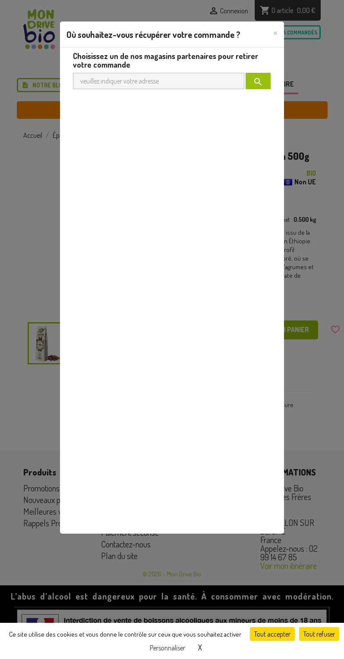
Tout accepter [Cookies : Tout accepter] (272, 634)
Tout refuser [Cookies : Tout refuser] (319, 634)
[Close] (275, 32)
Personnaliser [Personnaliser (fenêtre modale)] (167, 647)
